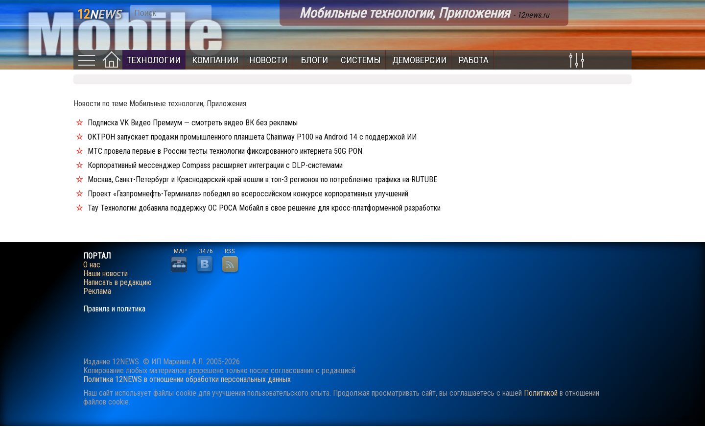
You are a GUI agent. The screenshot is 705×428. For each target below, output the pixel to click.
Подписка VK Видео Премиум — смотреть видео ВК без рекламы (193, 122)
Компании (215, 60)
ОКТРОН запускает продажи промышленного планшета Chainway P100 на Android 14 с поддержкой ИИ (252, 137)
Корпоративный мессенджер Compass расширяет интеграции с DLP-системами (215, 165)
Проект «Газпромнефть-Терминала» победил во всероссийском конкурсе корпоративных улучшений (248, 193)
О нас (91, 265)
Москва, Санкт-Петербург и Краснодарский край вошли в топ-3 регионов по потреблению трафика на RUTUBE (262, 179)
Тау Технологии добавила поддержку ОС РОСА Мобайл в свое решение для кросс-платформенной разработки (264, 208)
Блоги (314, 60)
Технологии (154, 60)
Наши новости (105, 273)
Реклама (97, 291)
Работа (474, 60)
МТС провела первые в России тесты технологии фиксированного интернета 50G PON (225, 151)
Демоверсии (419, 60)
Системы (361, 60)
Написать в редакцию (117, 282)
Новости (268, 60)
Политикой (541, 393)
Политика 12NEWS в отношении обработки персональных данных (187, 379)
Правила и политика (114, 309)
